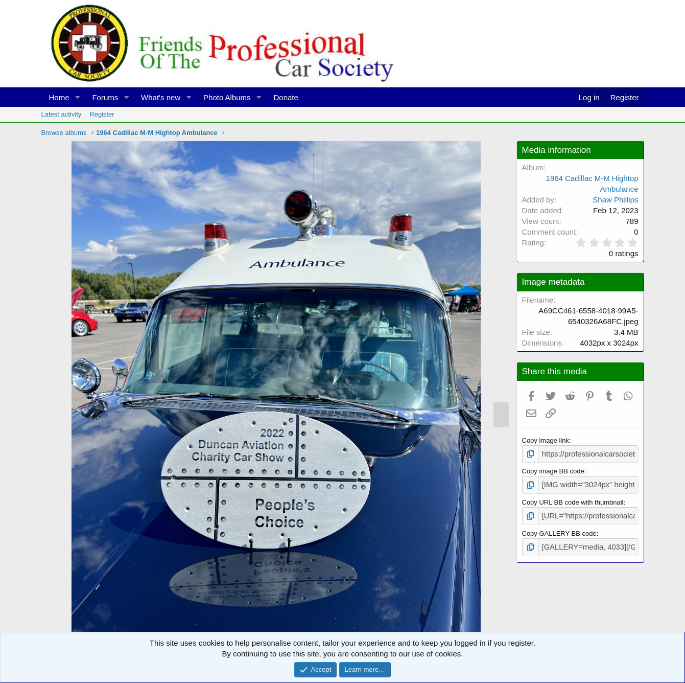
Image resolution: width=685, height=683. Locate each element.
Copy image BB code (553, 470)
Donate (285, 97)
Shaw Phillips (615, 199)
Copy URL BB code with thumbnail (573, 500)
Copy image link (546, 440)
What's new (160, 97)
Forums (105, 97)
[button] (77, 97)
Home (59, 97)
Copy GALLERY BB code (559, 530)
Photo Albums (227, 97)
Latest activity (61, 114)
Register (101, 114)
